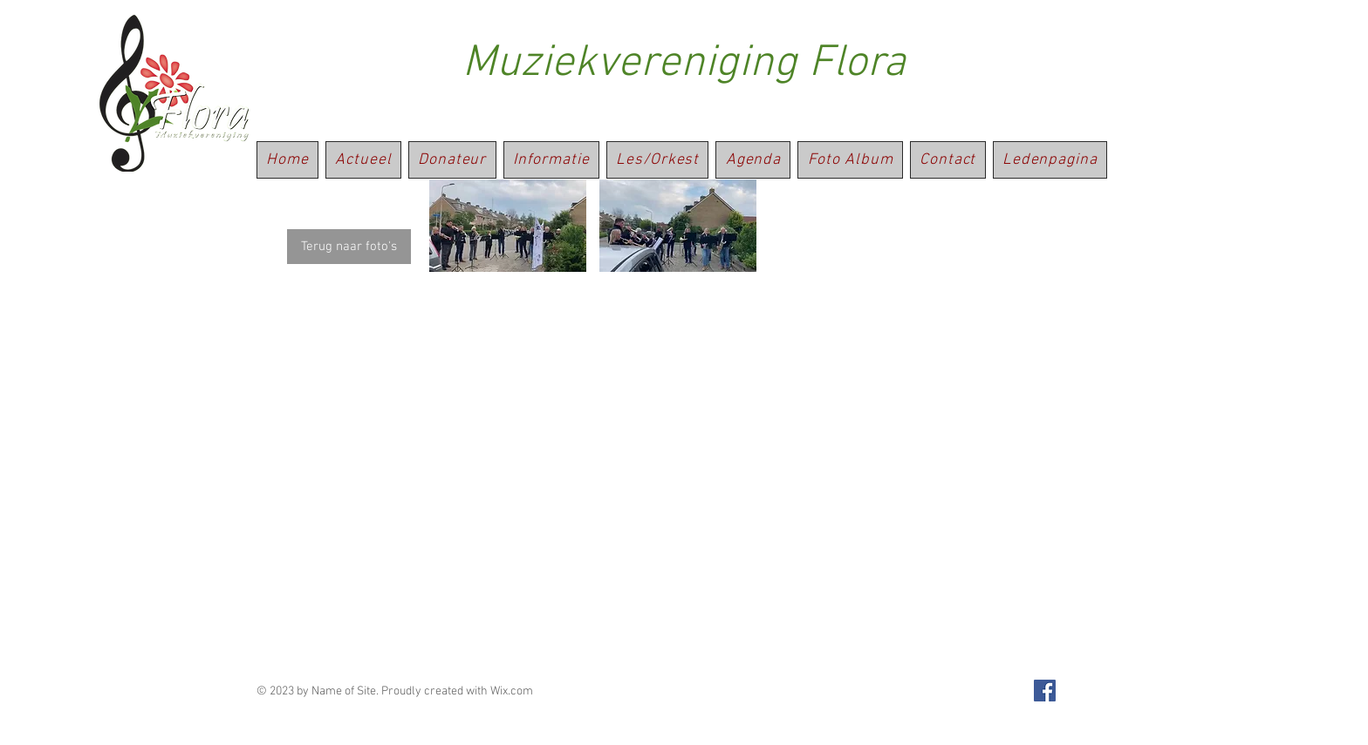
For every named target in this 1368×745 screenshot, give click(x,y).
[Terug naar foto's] (349, 246)
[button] (507, 225)
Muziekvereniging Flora (684, 64)
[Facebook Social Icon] (1045, 690)
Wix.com (511, 691)
